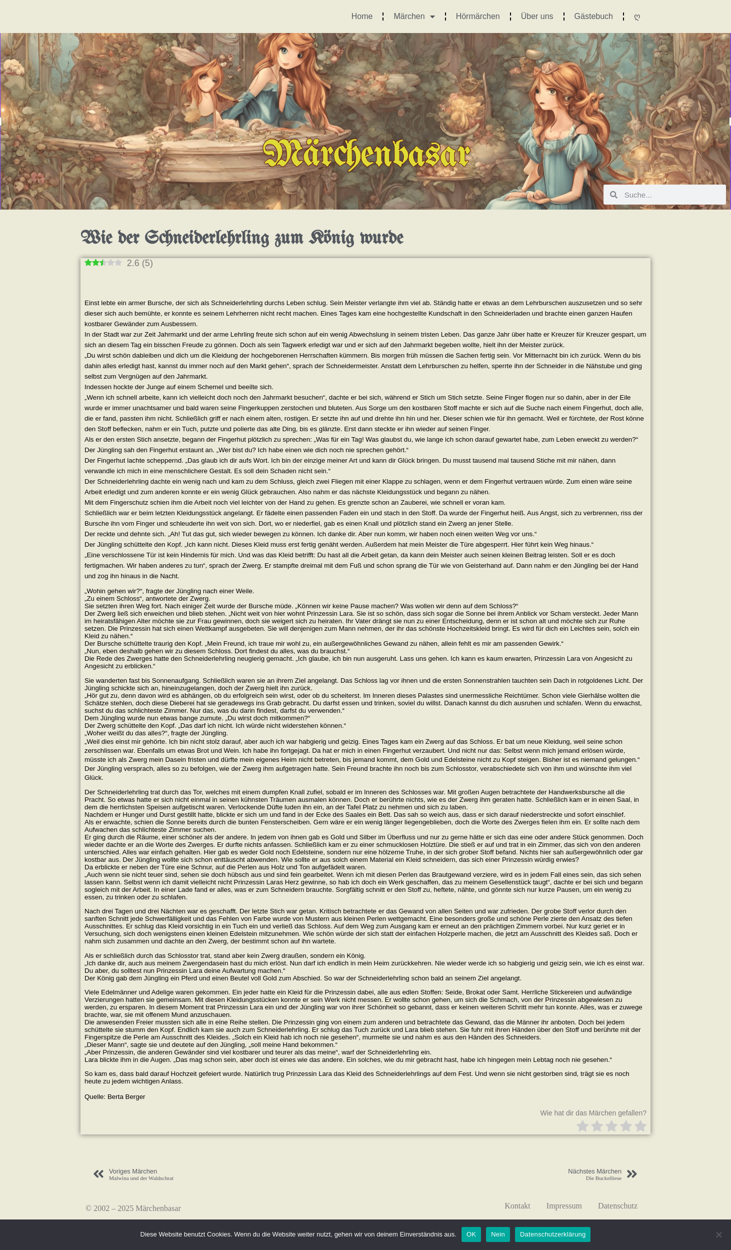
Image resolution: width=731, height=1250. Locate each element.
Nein (498, 1234)
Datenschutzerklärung (553, 1234)
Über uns (537, 16)
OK (471, 1234)
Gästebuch (593, 16)
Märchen (414, 17)
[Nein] (719, 1234)
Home (362, 16)
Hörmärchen (478, 16)
